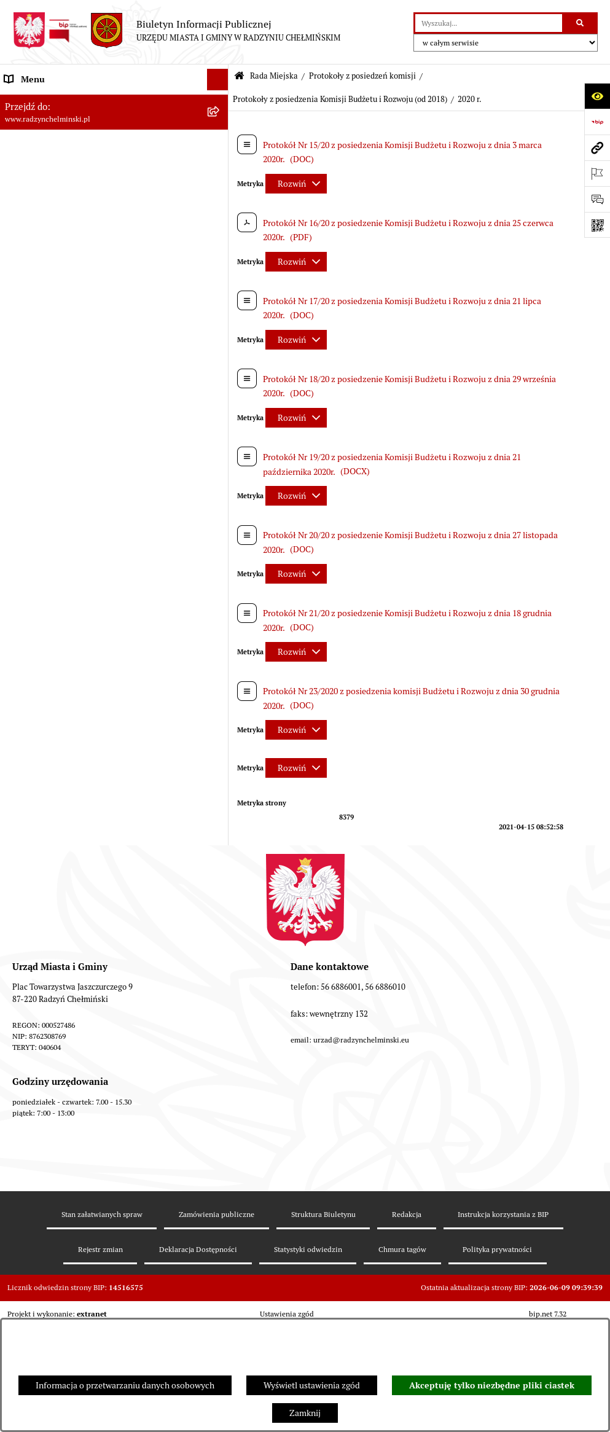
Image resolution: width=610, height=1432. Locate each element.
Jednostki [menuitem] (22, 1198)
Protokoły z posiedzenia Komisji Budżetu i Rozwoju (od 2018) (340, 99)
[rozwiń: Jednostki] (220, 1199)
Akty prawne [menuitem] (28, 1241)
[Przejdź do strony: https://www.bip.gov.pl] (597, 122)
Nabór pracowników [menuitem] (42, 1155)
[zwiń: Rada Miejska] (220, 165)
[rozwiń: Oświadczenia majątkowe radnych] (220, 917)
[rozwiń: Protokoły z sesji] (220, 253)
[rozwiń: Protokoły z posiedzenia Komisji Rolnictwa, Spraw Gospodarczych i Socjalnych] (220, 384)
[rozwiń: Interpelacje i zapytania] (220, 976)
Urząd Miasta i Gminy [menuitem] (44, 1026)
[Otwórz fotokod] (597, 225)
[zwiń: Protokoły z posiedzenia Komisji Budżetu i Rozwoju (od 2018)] (220, 482)
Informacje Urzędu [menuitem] (39, 1048)
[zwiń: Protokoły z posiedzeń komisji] (220, 283)
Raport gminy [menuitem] (29, 122)
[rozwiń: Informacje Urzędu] (220, 1048)
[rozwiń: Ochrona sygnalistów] (220, 1091)
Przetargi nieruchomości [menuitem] (50, 1134)
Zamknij (305, 1412)
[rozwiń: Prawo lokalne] (220, 1220)
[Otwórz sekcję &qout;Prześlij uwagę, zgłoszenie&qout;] (597, 199)
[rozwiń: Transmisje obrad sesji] (220, 946)
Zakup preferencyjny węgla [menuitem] (55, 1306)
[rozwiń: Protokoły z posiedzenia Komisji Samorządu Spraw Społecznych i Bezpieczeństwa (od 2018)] (220, 790)
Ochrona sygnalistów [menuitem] (43, 1091)
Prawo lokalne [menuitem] (30, 1220)
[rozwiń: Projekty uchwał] (220, 887)
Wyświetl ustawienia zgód (312, 1385)
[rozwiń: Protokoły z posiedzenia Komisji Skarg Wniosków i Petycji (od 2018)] (220, 845)
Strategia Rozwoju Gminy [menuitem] (52, 1263)
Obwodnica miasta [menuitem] (39, 1284)
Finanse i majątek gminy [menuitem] (49, 1177)
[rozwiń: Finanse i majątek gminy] (220, 1177)
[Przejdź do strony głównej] (176, 30)
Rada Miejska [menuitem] (29, 165)
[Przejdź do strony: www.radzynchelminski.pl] (597, 147)
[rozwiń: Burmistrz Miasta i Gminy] (220, 1005)
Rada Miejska (274, 76)
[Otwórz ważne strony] (597, 173)
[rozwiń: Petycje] (220, 1070)
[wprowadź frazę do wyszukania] (488, 23)
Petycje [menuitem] (18, 1069)
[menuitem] (114, 144)
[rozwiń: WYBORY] (220, 144)
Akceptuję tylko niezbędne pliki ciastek (491, 1385)
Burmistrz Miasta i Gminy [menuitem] (52, 1005)
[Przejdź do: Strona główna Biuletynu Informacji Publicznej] (239, 76)
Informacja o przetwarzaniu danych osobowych (125, 1385)
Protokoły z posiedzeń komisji (362, 76)
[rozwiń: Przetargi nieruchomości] (220, 1134)
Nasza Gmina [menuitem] (29, 100)
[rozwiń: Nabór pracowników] (220, 1156)
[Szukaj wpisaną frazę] (581, 23)
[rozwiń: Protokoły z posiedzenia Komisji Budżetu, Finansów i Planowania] (220, 342)
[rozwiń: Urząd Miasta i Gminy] (220, 1027)
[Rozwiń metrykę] (296, 184)
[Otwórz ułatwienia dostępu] (597, 96)
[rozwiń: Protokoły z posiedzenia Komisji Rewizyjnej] (220, 312)
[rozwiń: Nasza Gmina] (220, 101)
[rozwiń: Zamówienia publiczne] (220, 1113)
